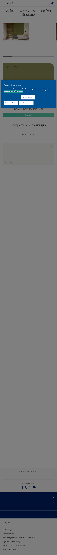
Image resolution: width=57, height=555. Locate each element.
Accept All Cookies (11, 103)
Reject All (26, 103)
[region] (28, 94)
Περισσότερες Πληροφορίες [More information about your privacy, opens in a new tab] (13, 91)
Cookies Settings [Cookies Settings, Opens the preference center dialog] (28, 97)
